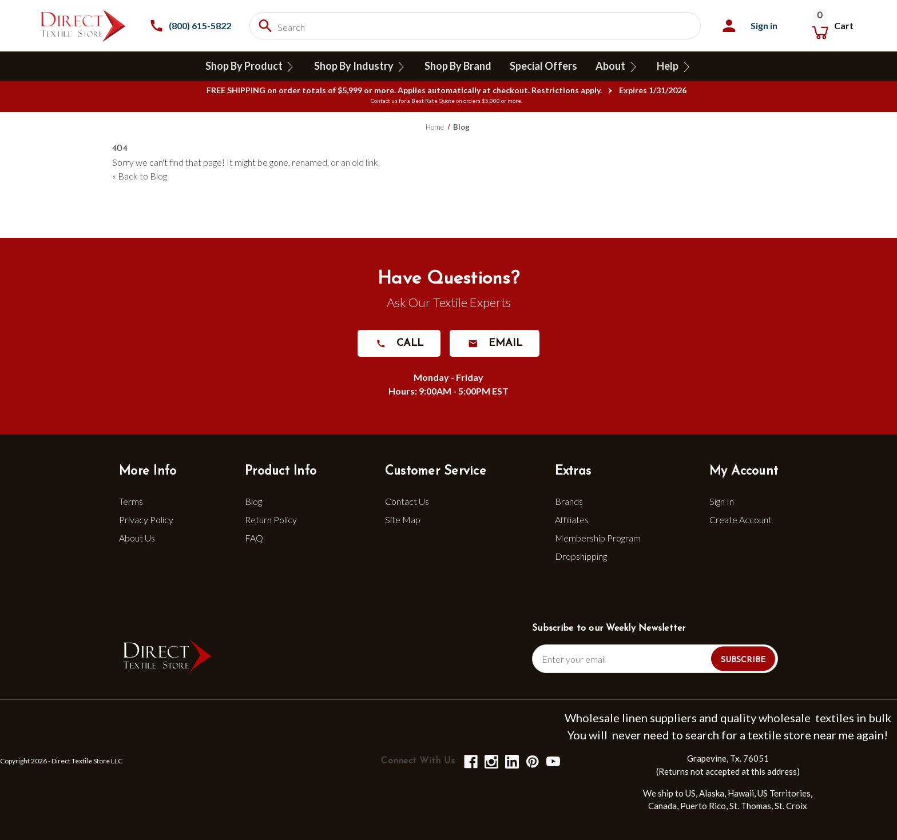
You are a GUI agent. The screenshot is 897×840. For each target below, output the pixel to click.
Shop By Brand (457, 65)
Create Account (740, 519)
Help (674, 66)
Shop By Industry (359, 66)
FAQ (254, 537)
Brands (569, 501)
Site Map (402, 519)
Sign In (721, 501)
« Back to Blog (139, 175)
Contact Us (407, 501)
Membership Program (598, 537)
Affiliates (572, 519)
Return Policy (271, 519)
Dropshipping (581, 556)
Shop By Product (250, 66)
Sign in (764, 25)
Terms (131, 501)
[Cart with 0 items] (831, 25)
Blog (253, 501)
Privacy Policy (146, 519)
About (617, 66)
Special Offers (543, 65)
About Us (137, 537)
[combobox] (475, 25)
